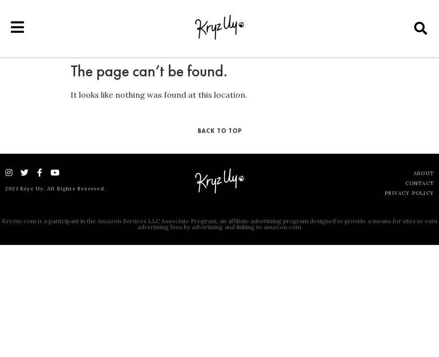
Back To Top (220, 131)
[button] (421, 28)
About (424, 173)
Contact (419, 183)
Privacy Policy (409, 193)
